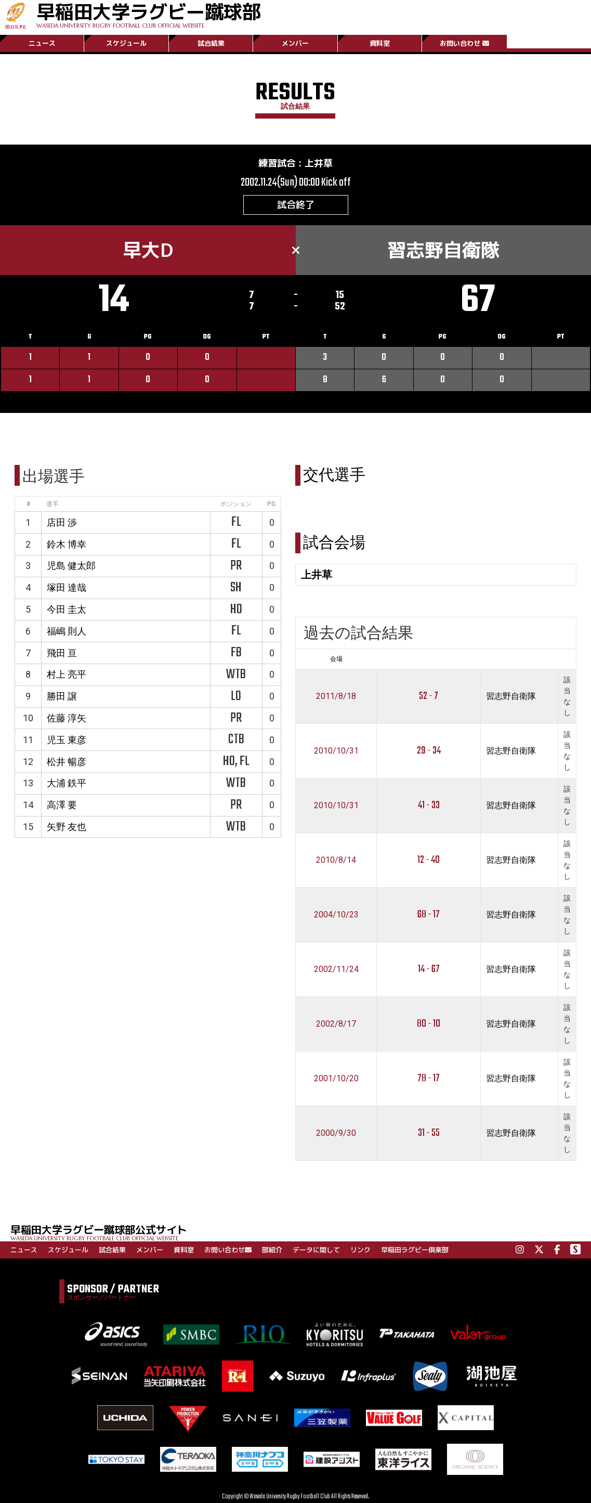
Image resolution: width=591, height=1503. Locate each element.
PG (271, 504)
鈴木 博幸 (66, 544)
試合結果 (211, 43)
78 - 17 (428, 1078)
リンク (360, 1249)
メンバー (295, 43)
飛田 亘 (62, 652)
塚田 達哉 (66, 587)
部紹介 (272, 1249)
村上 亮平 (66, 674)
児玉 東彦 (66, 739)
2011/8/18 (336, 696)
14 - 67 (429, 969)
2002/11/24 (336, 969)
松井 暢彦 (66, 761)
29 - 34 (429, 751)
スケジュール (126, 43)
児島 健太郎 (71, 565)
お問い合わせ (464, 43)
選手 (52, 504)
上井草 (319, 163)
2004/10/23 (336, 914)
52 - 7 (428, 696)
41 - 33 (429, 805)
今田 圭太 (66, 609)
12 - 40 (428, 860)
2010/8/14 (336, 860)
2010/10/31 (336, 751)
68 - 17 (428, 914)
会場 (336, 659)
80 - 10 (428, 1024)
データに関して (316, 1249)
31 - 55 (429, 1133)
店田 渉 (62, 522)
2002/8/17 (336, 1024)
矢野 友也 (66, 826)
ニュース (42, 43)
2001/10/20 (336, 1078)
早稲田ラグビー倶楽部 (415, 1249)
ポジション (236, 504)
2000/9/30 (336, 1133)
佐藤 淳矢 (66, 717)
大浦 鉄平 (66, 783)
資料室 (380, 43)
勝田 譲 (62, 696)
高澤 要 (62, 804)
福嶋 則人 (66, 631)
